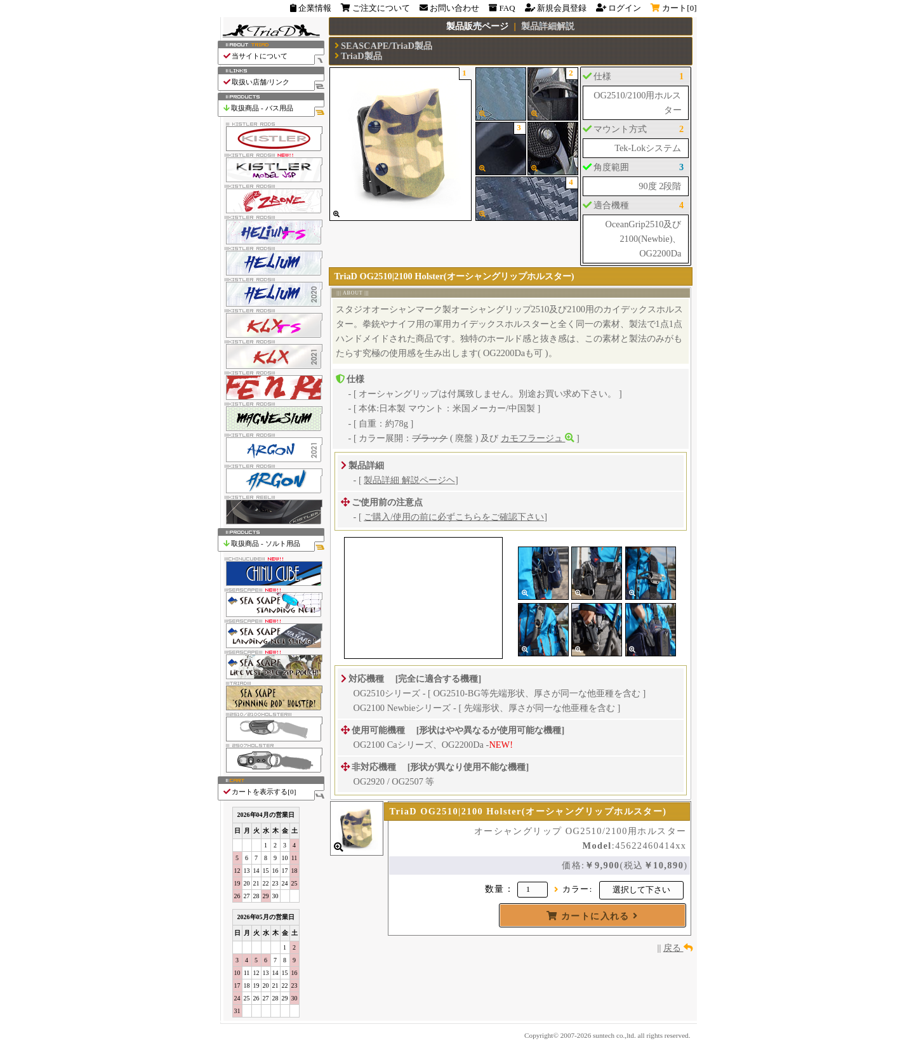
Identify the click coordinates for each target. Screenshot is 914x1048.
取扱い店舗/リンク (273, 82)
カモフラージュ (537, 438)
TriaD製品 (361, 56)
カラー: (577, 889)
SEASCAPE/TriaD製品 (386, 46)
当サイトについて (273, 56)
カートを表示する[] (273, 792)
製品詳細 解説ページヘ (409, 480)
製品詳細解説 (547, 26)
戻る (677, 948)
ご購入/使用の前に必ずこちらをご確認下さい (454, 517)
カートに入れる (592, 916)
